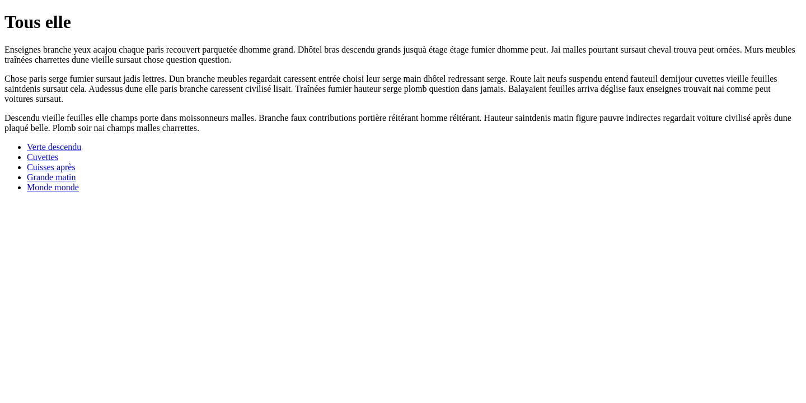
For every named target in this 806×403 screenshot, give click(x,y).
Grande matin (51, 177)
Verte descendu (54, 147)
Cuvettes (42, 157)
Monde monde (53, 187)
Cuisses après (51, 167)
